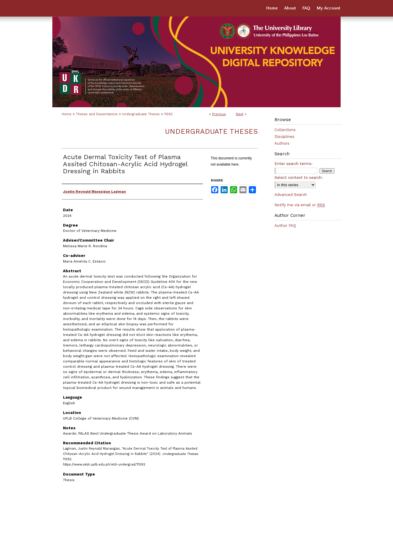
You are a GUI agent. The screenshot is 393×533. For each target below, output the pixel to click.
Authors (281, 143)
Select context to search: (298, 177)
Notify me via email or (299, 205)
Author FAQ (285, 225)
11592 (168, 114)
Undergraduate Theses (141, 114)
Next (239, 114)
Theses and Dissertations (97, 114)
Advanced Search (290, 194)
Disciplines (284, 136)
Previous (219, 114)
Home (66, 114)
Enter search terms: (293, 163)
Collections (285, 130)
